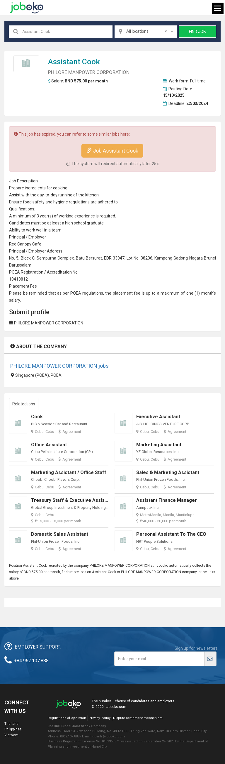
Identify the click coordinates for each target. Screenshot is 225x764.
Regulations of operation (67, 718)
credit (57, 272)
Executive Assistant (158, 416)
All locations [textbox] (146, 31)
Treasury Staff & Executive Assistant (72, 500)
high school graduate (84, 223)
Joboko (26, 7)
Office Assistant (49, 444)
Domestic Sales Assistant (59, 534)
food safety (34, 202)
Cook (37, 416)
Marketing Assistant (158, 444)
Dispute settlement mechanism (138, 718)
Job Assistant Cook (112, 151)
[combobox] (146, 32)
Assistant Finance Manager (166, 500)
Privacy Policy (99, 718)
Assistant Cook (74, 61)
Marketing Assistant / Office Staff (68, 472)
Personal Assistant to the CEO (171, 534)
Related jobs (23, 404)
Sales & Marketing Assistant (167, 472)
